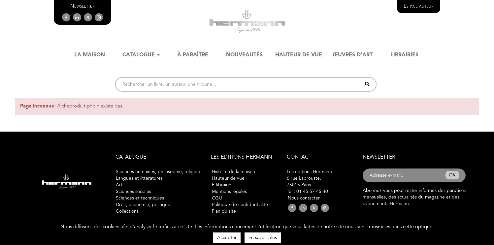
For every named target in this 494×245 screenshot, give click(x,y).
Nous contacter (304, 198)
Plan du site (224, 211)
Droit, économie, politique (143, 204)
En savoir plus (262, 237)
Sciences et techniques (140, 198)
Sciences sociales (133, 191)
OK (452, 175)
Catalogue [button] (141, 55)
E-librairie (221, 185)
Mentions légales (229, 191)
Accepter (227, 237)
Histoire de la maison (233, 171)
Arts (120, 185)
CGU (217, 198)
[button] (82, 6)
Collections (127, 211)
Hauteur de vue (228, 178)
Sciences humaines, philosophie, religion (158, 171)
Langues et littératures (139, 178)
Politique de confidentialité (240, 204)
